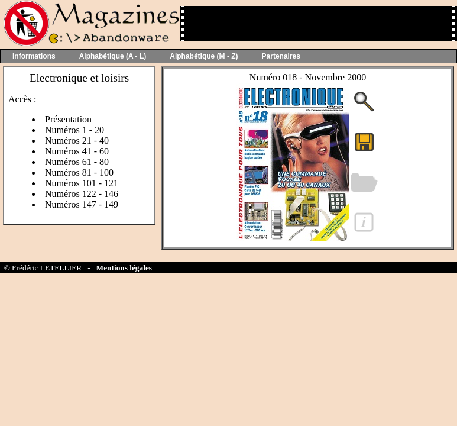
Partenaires (281, 56)
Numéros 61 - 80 (77, 162)
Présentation (68, 119)
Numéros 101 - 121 (81, 183)
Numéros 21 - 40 (77, 140)
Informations (34, 56)
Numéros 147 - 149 (81, 204)
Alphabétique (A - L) (113, 56)
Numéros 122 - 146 (81, 194)
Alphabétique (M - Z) (204, 56)
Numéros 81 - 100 (79, 172)
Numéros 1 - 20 (74, 130)
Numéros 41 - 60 (77, 151)
